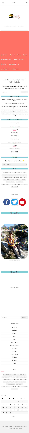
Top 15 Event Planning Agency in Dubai (14, 103)
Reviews (12, 55)
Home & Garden (6, 59)
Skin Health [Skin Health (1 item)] (19, 182)
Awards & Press (14, 64)
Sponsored (14, 360)
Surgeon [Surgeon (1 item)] (14, 184)
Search (24, 92)
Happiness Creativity (22, 426)
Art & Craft (4, 55)
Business (13, 135)
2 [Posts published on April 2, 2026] (14, 401)
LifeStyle (13, 122)
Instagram (17, 260)
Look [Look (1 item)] (25, 177)
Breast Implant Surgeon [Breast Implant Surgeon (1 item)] (19, 172)
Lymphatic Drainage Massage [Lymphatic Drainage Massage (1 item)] (11, 179)
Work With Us (5, 69)
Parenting (4, 64)
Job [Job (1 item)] (21, 177)
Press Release (13, 148)
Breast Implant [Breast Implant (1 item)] (7, 172)
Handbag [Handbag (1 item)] (16, 177)
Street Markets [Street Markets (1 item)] (6, 184)
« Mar (14, 416)
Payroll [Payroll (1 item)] (23, 179)
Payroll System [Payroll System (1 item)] (11, 182)
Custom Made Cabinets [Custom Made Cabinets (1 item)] (21, 174)
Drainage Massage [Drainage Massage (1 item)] (7, 177)
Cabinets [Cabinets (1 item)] (4, 174)
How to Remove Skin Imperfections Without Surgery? (14, 111)
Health (25, 55)
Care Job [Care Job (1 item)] (11, 174)
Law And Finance (18, 59)
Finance (14, 333)
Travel (19, 55)
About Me (14, 272)
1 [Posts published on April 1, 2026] (10, 401)
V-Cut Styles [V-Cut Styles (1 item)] (14, 186)
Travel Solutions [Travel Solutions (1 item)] (22, 184)
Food (13, 145)
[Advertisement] (14, 42)
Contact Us (15, 69)
